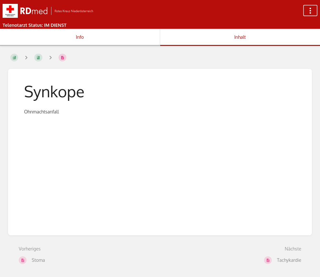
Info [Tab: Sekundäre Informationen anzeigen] (80, 37)
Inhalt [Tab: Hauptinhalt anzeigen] (240, 37)
